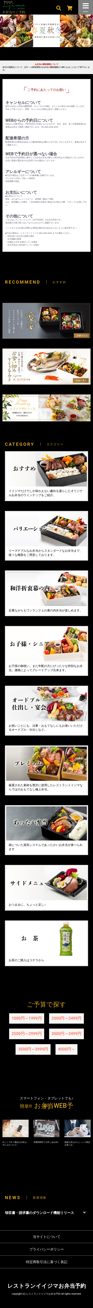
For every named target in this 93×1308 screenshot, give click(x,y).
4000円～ (66, 1049)
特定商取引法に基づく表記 (46, 1262)
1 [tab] (35, 55)
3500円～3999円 (33, 1049)
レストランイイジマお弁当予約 (46, 1286)
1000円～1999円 (26, 1018)
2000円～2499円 (66, 1018)
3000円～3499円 (66, 1033)
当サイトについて (46, 1237)
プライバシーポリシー (46, 1249)
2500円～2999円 (26, 1033)
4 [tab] (57, 55)
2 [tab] (42, 55)
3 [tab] (50, 55)
